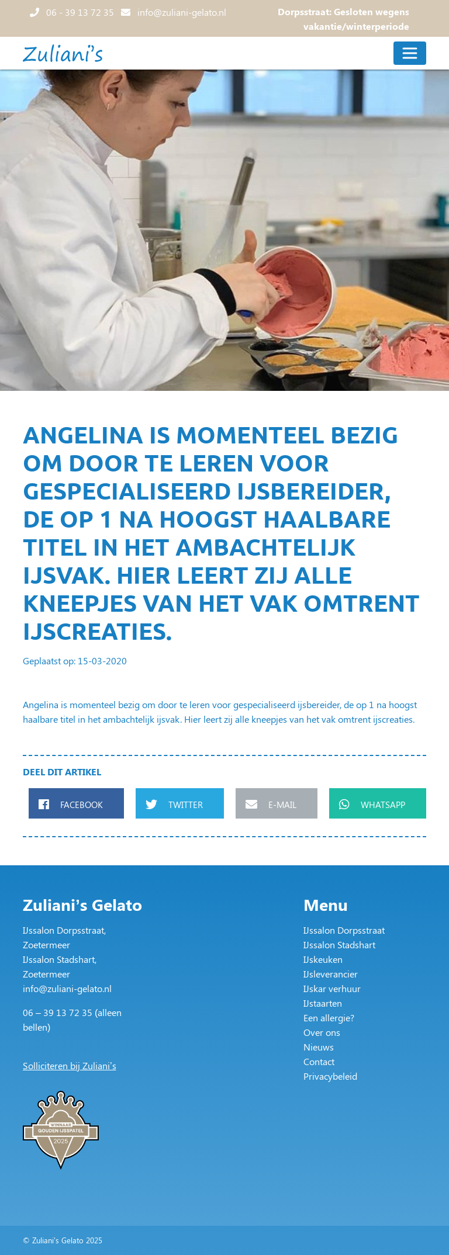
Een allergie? (328, 1017)
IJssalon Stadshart (339, 944)
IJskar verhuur (332, 988)
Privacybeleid (330, 1076)
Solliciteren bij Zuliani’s (69, 1065)
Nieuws (318, 1047)
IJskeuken (323, 959)
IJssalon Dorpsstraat (344, 930)
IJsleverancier (330, 974)
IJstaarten (322, 1003)
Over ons (321, 1032)
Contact (318, 1061)
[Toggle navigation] (409, 53)
